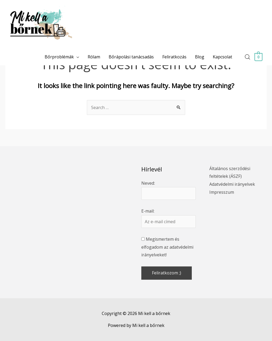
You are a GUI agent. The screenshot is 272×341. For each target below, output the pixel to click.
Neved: (148, 183)
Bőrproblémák (59, 57)
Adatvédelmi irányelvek (232, 184)
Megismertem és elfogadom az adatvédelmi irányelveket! (167, 247)
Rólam (94, 57)
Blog (200, 57)
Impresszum (221, 192)
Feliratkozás (175, 57)
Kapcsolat (222, 57)
